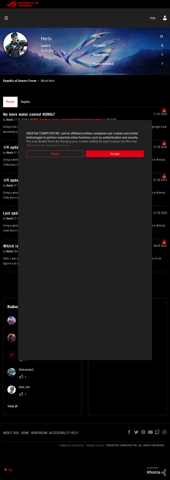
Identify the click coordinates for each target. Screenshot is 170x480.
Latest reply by (70, 119)
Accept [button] (115, 154)
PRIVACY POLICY (95, 445)
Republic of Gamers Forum (19, 80)
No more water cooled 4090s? (29, 114)
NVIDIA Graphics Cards (44, 119)
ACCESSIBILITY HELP (63, 433)
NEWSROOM (39, 433)
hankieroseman (93, 119)
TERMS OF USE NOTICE (71, 445)
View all (12, 406)
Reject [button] (55, 154)
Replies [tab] (25, 102)
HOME (25, 433)
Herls (10, 119)
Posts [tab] (10, 102)
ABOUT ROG (11, 433)
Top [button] (10, 470)
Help (153, 18)
